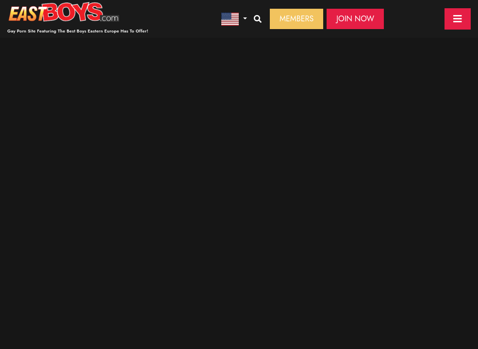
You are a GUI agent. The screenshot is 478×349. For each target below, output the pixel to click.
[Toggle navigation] (458, 19)
